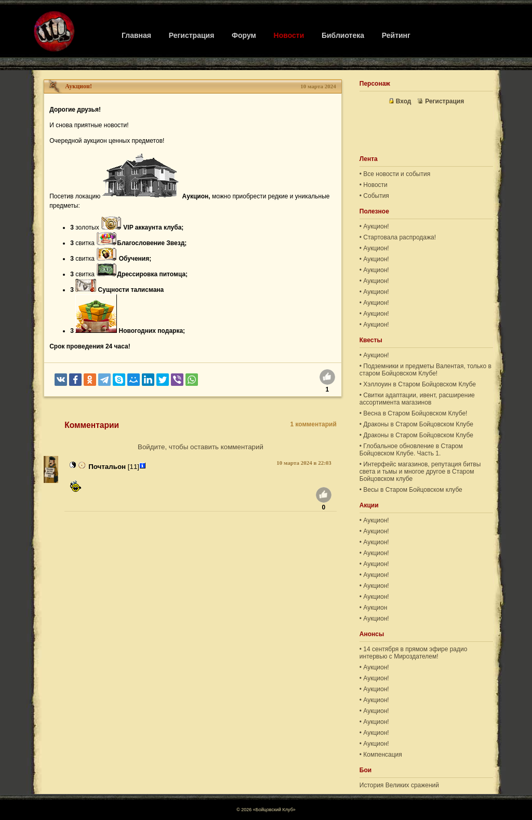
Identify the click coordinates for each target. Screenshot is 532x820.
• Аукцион (374, 607)
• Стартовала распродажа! (398, 237)
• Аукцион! (374, 226)
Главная (136, 35)
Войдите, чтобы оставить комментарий (200, 447)
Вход (400, 101)
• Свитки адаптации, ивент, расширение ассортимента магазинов (417, 399)
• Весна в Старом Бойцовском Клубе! (414, 413)
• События (374, 195)
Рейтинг (396, 35)
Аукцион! (78, 86)
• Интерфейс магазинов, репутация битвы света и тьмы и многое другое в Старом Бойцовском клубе (420, 471)
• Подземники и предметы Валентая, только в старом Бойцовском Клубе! (425, 369)
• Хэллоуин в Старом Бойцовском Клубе (418, 384)
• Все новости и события (395, 174)
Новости (289, 35)
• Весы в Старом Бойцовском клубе (411, 489)
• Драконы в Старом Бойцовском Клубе (416, 424)
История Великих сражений (399, 785)
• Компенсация (381, 754)
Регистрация (192, 35)
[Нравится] (327, 378)
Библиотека (343, 35)
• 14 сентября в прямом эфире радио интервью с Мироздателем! (414, 653)
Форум (244, 35)
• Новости (374, 185)
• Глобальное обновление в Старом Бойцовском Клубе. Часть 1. (411, 449)
